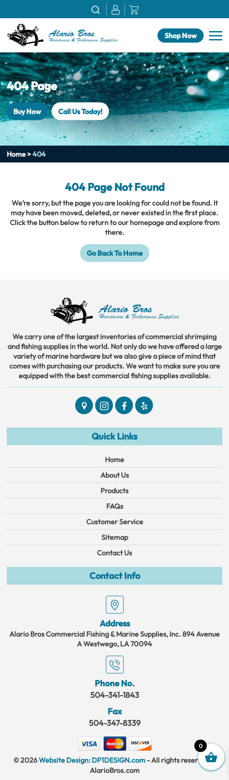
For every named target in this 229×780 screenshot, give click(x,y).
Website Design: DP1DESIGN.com (92, 760)
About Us (114, 475)
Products (114, 490)
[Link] (62, 34)
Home (16, 154)
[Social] (84, 405)
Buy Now (27, 111)
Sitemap (114, 537)
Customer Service (114, 521)
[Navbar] (215, 36)
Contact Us (114, 552)
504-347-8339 (115, 723)
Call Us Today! (80, 111)
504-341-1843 (114, 695)
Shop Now (181, 35)
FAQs (114, 506)
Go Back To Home (115, 253)
